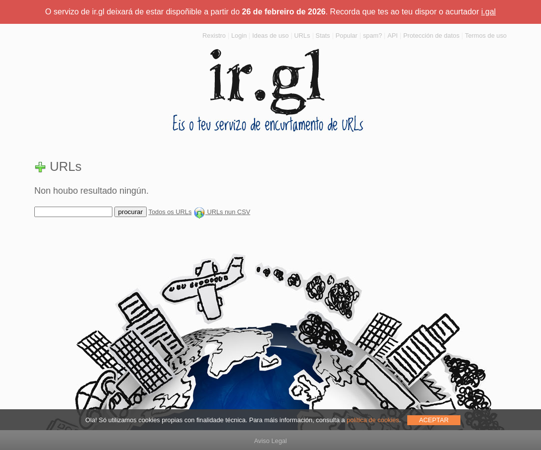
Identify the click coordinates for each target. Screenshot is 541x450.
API (392, 35)
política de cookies (373, 420)
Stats (323, 35)
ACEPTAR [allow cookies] (434, 420)
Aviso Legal (270, 441)
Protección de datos (431, 35)
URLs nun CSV (221, 212)
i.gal (488, 11)
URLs (302, 35)
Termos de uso (486, 35)
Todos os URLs (170, 212)
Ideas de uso (270, 35)
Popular (347, 35)
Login (239, 35)
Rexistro (214, 35)
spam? (372, 35)
